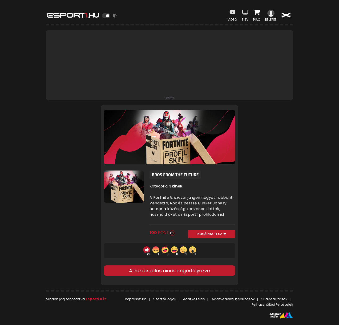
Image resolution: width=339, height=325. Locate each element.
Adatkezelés (194, 299)
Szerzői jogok (164, 299)
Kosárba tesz (212, 234)
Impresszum (135, 299)
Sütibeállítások (274, 299)
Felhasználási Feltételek (272, 304)
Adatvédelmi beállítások (233, 299)
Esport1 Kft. (96, 299)
